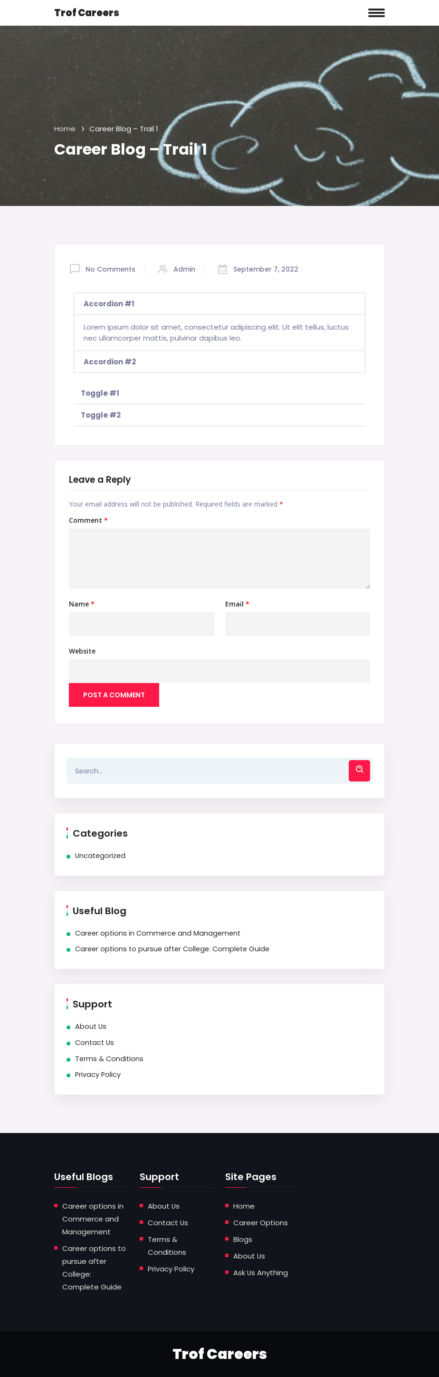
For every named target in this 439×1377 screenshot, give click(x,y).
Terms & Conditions (109, 1059)
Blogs (242, 1239)
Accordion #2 (110, 362)
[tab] (219, 303)
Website (82, 651)
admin (184, 269)
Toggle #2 (101, 415)
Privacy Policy (98, 1074)
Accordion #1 (109, 304)
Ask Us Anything (260, 1273)
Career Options (260, 1223)
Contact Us (94, 1042)
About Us (90, 1026)
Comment (88, 520)
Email (237, 604)
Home (65, 129)
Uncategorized (100, 855)
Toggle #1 (100, 393)
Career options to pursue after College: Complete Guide (172, 949)
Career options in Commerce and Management (157, 933)
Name (82, 604)
